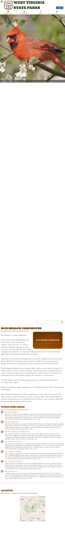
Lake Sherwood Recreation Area (13, 441)
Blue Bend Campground (11, 422)
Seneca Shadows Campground (12, 451)
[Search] (49, 322)
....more (38, 419)
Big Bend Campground (10, 412)
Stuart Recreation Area (10, 471)
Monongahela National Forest (18, 331)
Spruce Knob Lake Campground (13, 461)
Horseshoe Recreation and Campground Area (17, 431)
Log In (60, 8)
